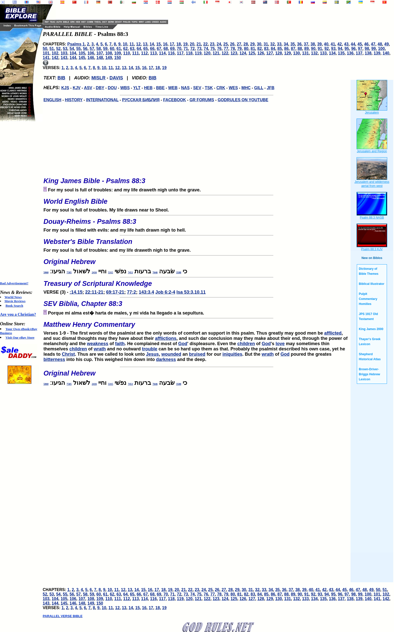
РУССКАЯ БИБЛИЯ (141, 100)
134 (332, 53)
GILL (258, 88)
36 (299, 44)
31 (266, 44)
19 (185, 44)
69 (172, 48)
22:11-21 (94, 292)
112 (144, 53)
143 (64, 58)
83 (266, 48)
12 (138, 44)
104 (73, 53)
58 (98, 48)
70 (179, 48)
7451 (130, 272)
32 (272, 44)
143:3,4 (146, 292)
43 (346, 44)
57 (92, 48)
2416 (94, 272)
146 (90, 58)
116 (171, 53)
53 (65, 48)
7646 (155, 272)
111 (135, 53)
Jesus (152, 354)
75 (212, 48)
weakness (97, 343)
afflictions (165, 338)
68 (165, 48)
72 (192, 48)
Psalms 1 (76, 44)
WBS (125, 88)
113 (153, 53)
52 (58, 48)
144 (73, 58)
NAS (185, 88)
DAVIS (116, 77)
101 (46, 53)
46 (366, 44)
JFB (270, 88)
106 (90, 53)
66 (152, 48)
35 (292, 44)
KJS (65, 88)
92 (326, 48)
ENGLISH (52, 100)
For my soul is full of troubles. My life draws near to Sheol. (196, 204)
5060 (45, 272)
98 (367, 48)
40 (326, 44)
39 (319, 44)
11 (131, 44)
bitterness (54, 359)
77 (226, 48)
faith (120, 343)
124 (242, 53)
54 (72, 48)
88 (300, 48)
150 (117, 58)
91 (320, 48)
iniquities (232, 354)
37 (306, 44)
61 (119, 48)
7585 (69, 272)
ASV (88, 88)
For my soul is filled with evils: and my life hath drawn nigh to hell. (196, 224)
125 (252, 53)
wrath (100, 348)
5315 (110, 272)
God (182, 343)
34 (286, 44)
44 (353, 44)
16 (165, 44)
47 (373, 44)
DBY (100, 88)
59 (105, 48)
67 (159, 48)
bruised (197, 354)
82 (259, 48)
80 (246, 48)
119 (198, 53)
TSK (209, 88)
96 (353, 48)
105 (81, 53)
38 (313, 44)
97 (360, 48)
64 (139, 48)
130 (296, 53)
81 (253, 48)
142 (55, 58)
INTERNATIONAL (102, 100)
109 (117, 53)
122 (225, 53)
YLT (136, 88)
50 (45, 48)
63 (132, 48)
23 (212, 44)
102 (55, 53)
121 (216, 53)
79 (239, 48)
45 (360, 44)
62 (125, 48)
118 (189, 53)
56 (85, 48)
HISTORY (73, 100)
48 (380, 44)
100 (381, 48)
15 (158, 44)
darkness (166, 359)
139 (377, 53)
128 (278, 53)
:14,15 (76, 292)
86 (286, 48)
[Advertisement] (20, 201)
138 (368, 53)
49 (386, 44)
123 (233, 53)
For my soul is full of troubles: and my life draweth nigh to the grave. (196, 244)
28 (245, 44)
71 (185, 48)
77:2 (131, 292)
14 (152, 44)
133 (323, 53)
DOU (112, 88)
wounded (171, 354)
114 (162, 53)
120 (207, 53)
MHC (246, 88)
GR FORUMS (201, 100)
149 (108, 58)
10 (125, 44)
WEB (172, 88)
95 (346, 48)
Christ (68, 354)
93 (333, 48)
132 (314, 53)
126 (260, 53)
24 (219, 44)
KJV (76, 88)
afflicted (332, 333)
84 (273, 48)
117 (180, 53)
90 (313, 48)
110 (126, 53)
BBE (160, 88)
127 (269, 53)
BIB (61, 77)
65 (145, 48)
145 (81, 58)
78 (232, 48)
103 (64, 53)
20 (192, 44)
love (280, 343)
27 (239, 44)
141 (46, 58)
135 (341, 53)
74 (206, 48)
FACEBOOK (174, 100)
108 (108, 53)
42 (339, 44)
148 (99, 58)
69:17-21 (115, 292)
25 (225, 44)
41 (333, 44)
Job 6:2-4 (165, 292)
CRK (220, 88)
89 (306, 48)
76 (219, 48)
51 (52, 48)
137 (359, 53)
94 (340, 48)
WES (233, 88)
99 (373, 48)
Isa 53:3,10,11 (191, 292)
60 (112, 48)
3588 (178, 272)
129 (287, 53)
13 (145, 44)
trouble (149, 348)
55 (78, 48)
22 (205, 44)
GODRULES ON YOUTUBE (243, 100)
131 (305, 53)
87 (293, 48)
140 (386, 53)
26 (232, 44)
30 (259, 44)
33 (279, 44)
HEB (148, 88)
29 (252, 44)
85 (279, 48)
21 (198, 44)
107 (99, 53)
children (246, 343)
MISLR (98, 77)
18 (178, 44)
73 (199, 48)
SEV (197, 88)
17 (172, 44)
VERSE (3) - (196, 286)
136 (350, 53)
